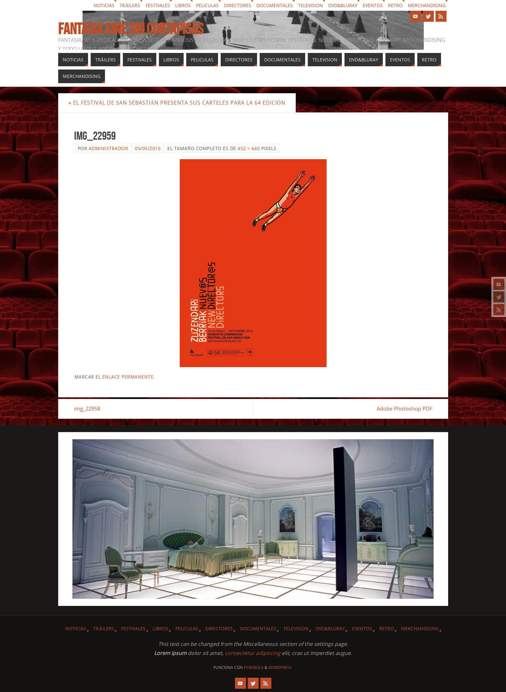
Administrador (108, 148)
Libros (183, 5)
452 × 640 (249, 148)
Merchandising (427, 5)
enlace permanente (128, 377)
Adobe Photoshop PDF (404, 408)
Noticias (104, 5)
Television (310, 5)
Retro (395, 5)
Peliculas (207, 5)
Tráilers (130, 5)
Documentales (274, 5)
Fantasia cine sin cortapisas (130, 29)
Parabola (254, 667)
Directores (237, 5)
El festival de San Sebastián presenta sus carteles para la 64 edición (177, 102)
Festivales (158, 5)
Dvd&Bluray (342, 5)
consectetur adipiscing (252, 653)
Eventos (373, 5)
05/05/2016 (148, 148)
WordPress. (280, 667)
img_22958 (87, 408)
